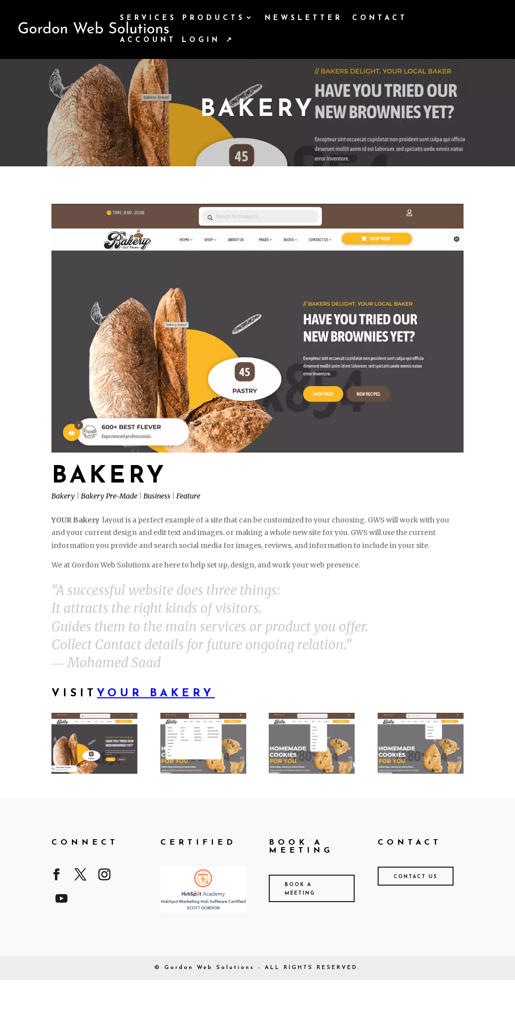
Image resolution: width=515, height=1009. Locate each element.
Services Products (182, 18)
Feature (188, 496)
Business (156, 496)
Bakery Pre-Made (109, 496)
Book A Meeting (300, 889)
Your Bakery (156, 693)
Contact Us (416, 877)
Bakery (63, 496)
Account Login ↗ (177, 40)
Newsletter (304, 18)
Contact (380, 18)
